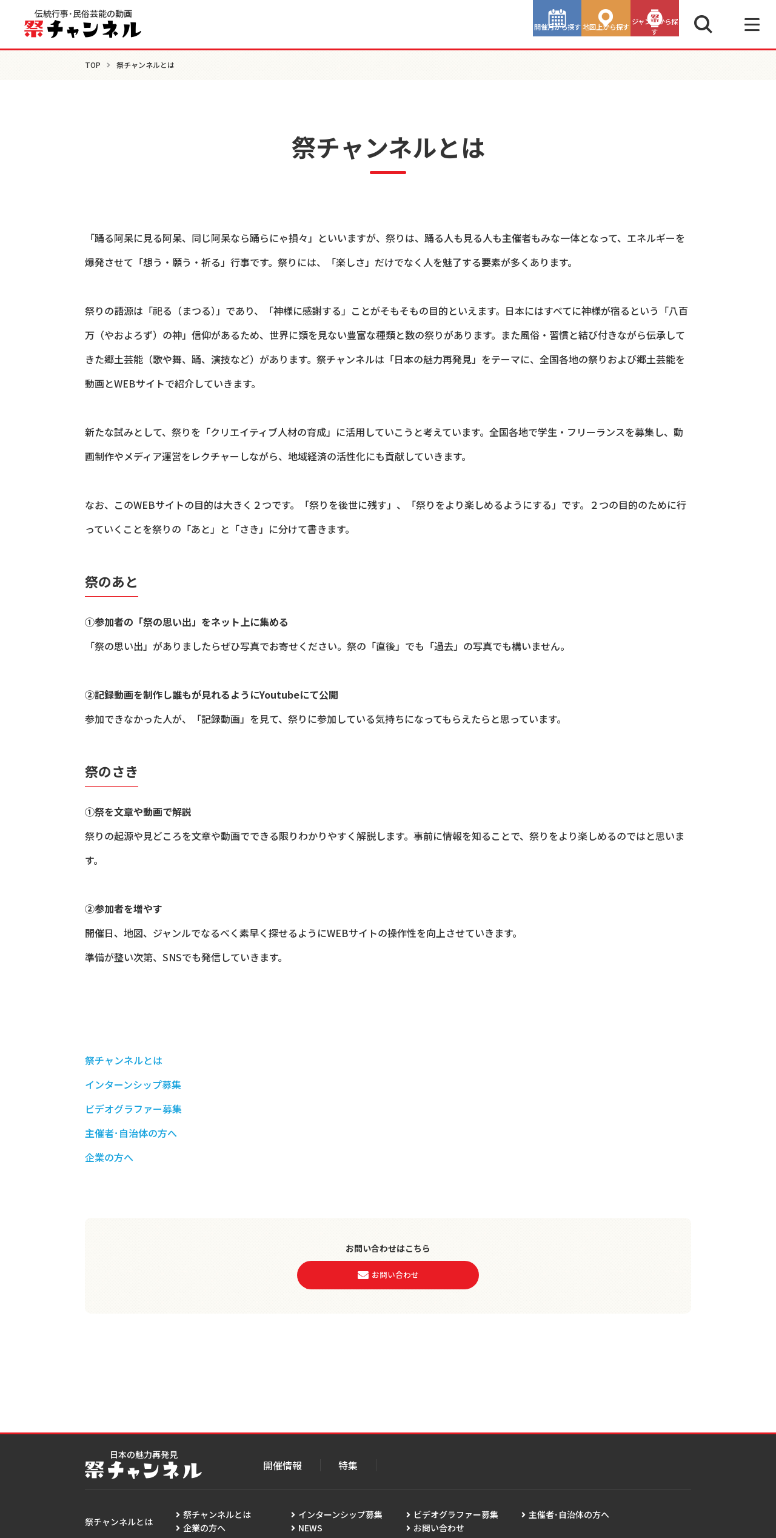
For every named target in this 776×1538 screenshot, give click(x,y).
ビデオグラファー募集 (133, 1108)
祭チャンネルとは (123, 1060)
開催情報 (282, 1465)
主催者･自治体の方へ (131, 1133)
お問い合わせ (438, 1528)
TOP (93, 64)
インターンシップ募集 (133, 1084)
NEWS (310, 1528)
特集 (348, 1465)
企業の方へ (109, 1157)
